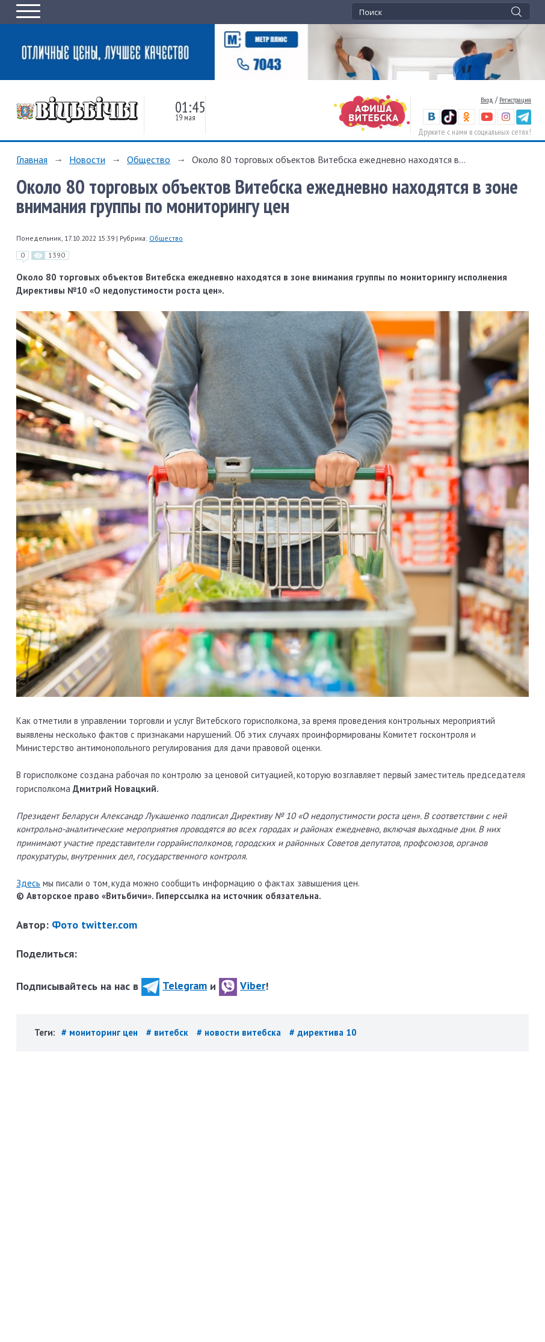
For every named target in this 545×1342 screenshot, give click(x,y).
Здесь (28, 883)
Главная (32, 159)
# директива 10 (323, 1032)
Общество (148, 159)
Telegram (174, 985)
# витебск (168, 1032)
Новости (87, 159)
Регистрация (515, 99)
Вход (487, 99)
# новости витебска (240, 1032)
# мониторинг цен (100, 1032)
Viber (242, 985)
